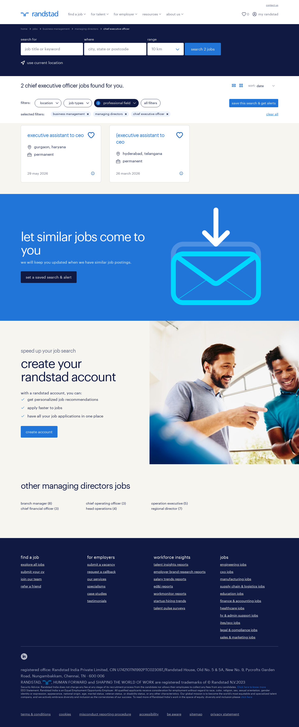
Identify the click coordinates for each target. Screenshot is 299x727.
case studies (97, 593)
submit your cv (32, 572)
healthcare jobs (232, 608)
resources (151, 14)
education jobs (232, 593)
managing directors (86, 28)
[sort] (265, 83)
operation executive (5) (169, 503)
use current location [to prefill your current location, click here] (45, 62)
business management (56, 28)
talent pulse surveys (169, 608)
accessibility (149, 714)
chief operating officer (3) (106, 503)
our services (96, 579)
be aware (174, 714)
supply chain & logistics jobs (242, 586)
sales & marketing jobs (237, 637)
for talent (100, 14)
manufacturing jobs (235, 579)
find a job (77, 14)
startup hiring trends (170, 601)
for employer (125, 14)
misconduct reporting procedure (105, 714)
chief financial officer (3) (40, 508)
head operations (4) (101, 508)
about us (175, 14)
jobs (35, 28)
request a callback (101, 572)
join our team (31, 579)
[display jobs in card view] (241, 85)
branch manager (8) (36, 503)
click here (246, 696)
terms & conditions (36, 714)
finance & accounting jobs (240, 601)
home (24, 28)
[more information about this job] (92, 173)
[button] (88, 114)
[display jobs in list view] (234, 85)
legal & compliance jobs (238, 630)
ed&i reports (163, 586)
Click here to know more (251, 686)
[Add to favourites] (91, 135)
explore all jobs (32, 564)
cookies (65, 714)
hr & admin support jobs (239, 615)
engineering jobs (233, 564)
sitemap (196, 714)
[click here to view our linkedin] (24, 656)
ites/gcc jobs (230, 623)
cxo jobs (226, 572)
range (152, 39)
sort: (252, 85)
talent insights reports (171, 564)
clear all (272, 114)
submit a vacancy (101, 564)
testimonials (97, 601)
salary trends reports (170, 579)
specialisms (96, 586)
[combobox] (52, 49)
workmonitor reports (170, 593)
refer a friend (31, 586)
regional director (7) (166, 508)
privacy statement (225, 714)
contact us (272, 5)
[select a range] (165, 49)
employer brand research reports (180, 572)
